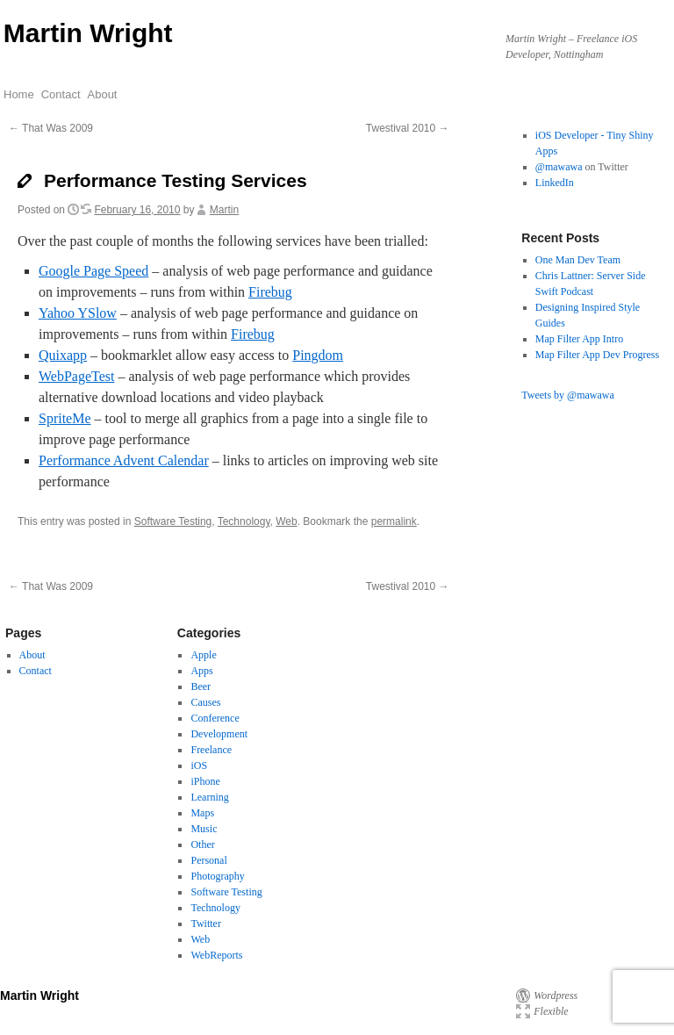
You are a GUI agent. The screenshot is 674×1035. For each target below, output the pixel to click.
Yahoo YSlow (78, 312)
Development (218, 734)
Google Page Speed (93, 270)
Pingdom (317, 355)
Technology (244, 521)
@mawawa (559, 167)
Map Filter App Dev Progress (597, 355)
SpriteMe (65, 418)
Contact (61, 94)
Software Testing (173, 521)
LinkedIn (554, 182)
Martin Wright (88, 32)
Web (286, 521)
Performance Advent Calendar (124, 460)
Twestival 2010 (407, 128)
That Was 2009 (51, 128)
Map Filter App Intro (579, 339)
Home (19, 94)
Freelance (211, 750)
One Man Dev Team (577, 260)
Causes (205, 702)
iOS (198, 765)
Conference (214, 718)
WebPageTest (76, 376)
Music (203, 829)
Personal (208, 860)
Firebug (270, 291)
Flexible (551, 1011)
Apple (203, 655)
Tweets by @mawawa (567, 395)
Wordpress (555, 995)
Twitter (205, 923)
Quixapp (63, 355)
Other (202, 844)
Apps (201, 671)
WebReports (216, 955)
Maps (202, 813)
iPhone (204, 781)
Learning (209, 797)
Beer (200, 686)
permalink (394, 521)
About (103, 94)
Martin (224, 210)
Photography (217, 876)
